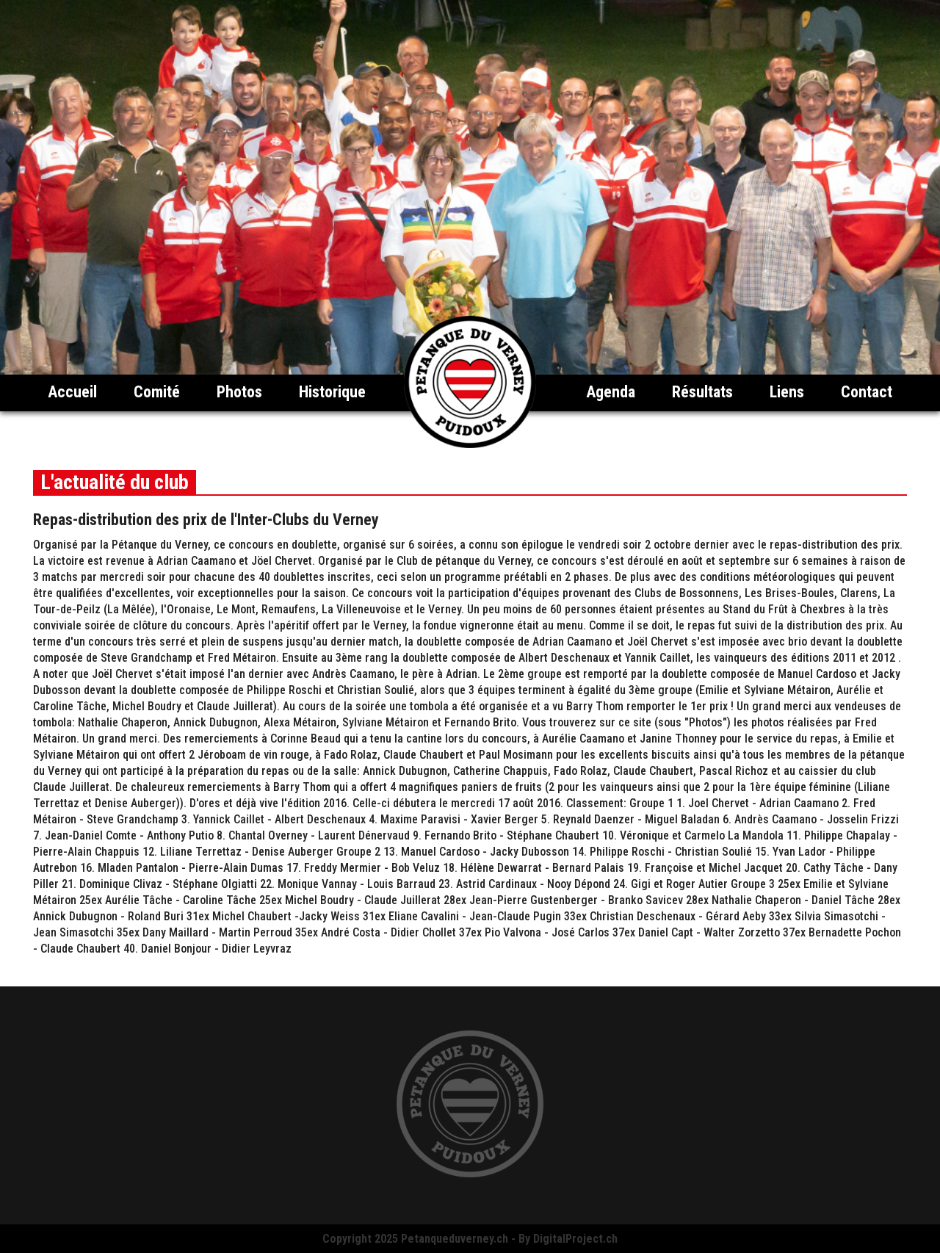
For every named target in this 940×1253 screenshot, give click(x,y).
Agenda (610, 392)
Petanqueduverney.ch (454, 1239)
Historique (332, 392)
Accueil (72, 392)
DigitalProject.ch (575, 1239)
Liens (787, 392)
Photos (239, 392)
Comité (157, 392)
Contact (866, 392)
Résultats (702, 392)
